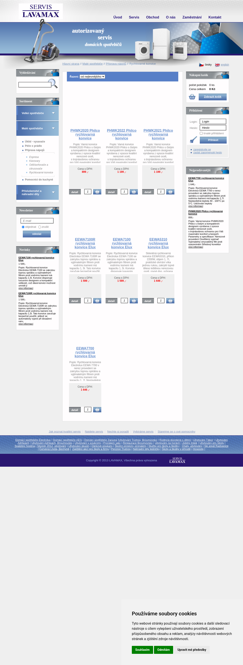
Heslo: (194, 128)
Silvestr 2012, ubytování (51, 446)
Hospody (198, 449)
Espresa (34, 157)
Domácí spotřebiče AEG (67, 440)
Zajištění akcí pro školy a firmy (90, 449)
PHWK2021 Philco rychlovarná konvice (158, 134)
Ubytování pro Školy (212, 443)
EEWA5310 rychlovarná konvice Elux (158, 243)
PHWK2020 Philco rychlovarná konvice (85, 134)
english (222, 64)
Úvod (118, 17)
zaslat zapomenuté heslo (207, 152)
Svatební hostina (25, 446)
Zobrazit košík (212, 96)
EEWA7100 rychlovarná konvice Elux (121, 243)
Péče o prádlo (33, 145)
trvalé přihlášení (214, 133)
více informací (25, 288)
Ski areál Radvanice (216, 446)
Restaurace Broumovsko (138, 443)
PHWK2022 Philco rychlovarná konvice (122, 134)
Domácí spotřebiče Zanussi (100, 440)
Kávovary (34, 160)
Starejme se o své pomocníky (176, 431)
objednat (30, 226)
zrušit (45, 226)
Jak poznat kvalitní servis (65, 431)
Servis (134, 17)
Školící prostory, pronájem (130, 446)
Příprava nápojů (35, 150)
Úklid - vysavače (35, 141)
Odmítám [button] (163, 649)
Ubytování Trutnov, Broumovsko (138, 440)
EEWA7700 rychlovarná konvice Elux (85, 352)
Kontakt (214, 17)
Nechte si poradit (118, 431)
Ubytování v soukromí (88, 443)
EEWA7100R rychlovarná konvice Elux (85, 243)
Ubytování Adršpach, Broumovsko (51, 443)
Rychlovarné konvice (41, 172)
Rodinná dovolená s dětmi (175, 440)
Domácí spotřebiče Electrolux (33, 440)
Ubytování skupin (78, 446)
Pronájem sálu (112, 443)
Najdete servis (94, 431)
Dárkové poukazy (101, 446)
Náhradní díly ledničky (146, 449)
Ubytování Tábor (203, 440)
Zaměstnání (192, 17)
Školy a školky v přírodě (176, 449)
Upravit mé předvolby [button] (191, 649)
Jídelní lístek (189, 443)
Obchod (152, 17)
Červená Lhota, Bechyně (54, 449)
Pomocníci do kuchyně (39, 179)
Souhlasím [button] (142, 649)
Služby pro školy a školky (163, 446)
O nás (170, 17)
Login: (193, 121)
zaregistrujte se (202, 149)
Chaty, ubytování (192, 446)
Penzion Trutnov (121, 449)
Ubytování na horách (167, 443)
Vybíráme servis (143, 431)
